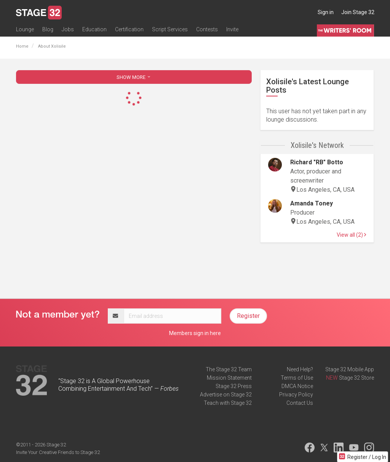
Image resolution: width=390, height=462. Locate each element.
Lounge (25, 29)
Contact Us (299, 403)
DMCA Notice (297, 386)
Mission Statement (229, 378)
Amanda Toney (311, 203)
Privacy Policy (296, 394)
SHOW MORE (134, 77)
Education (94, 29)
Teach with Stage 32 (228, 403)
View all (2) (351, 235)
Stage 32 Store (356, 378)
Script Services (170, 29)
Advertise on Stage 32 (226, 394)
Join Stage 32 (357, 12)
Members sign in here (195, 333)
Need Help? (300, 369)
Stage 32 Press (234, 386)
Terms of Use (297, 378)
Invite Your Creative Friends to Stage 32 (58, 452)
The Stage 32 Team (229, 369)
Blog (47, 29)
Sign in (326, 12)
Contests (207, 29)
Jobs (68, 29)
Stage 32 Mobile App (349, 369)
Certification (129, 29)
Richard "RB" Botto (316, 162)
